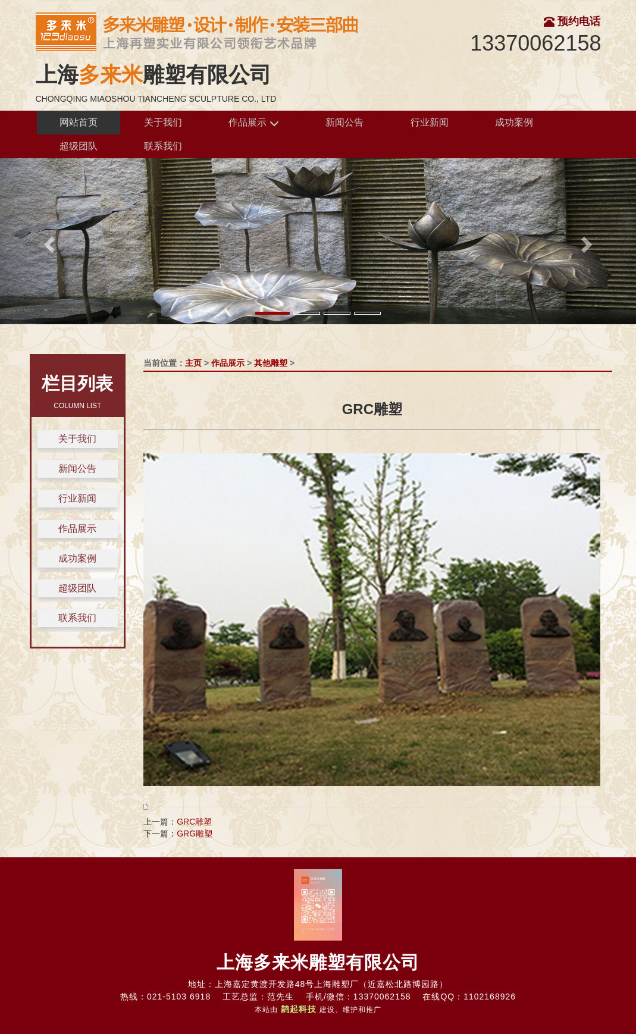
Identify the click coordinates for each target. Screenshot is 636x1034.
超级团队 (78, 146)
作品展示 (253, 123)
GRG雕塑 (194, 833)
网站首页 (78, 122)
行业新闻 (430, 122)
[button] (47, 241)
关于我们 (163, 122)
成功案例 (514, 122)
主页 (193, 363)
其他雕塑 (270, 363)
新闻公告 (344, 122)
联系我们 (163, 146)
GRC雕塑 (194, 821)
